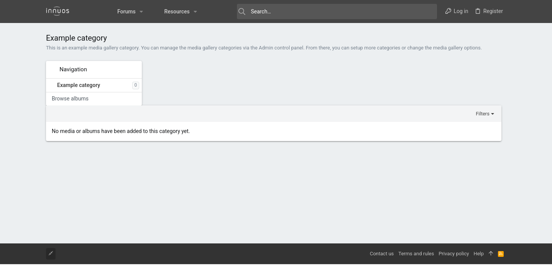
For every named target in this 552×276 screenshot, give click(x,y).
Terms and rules (416, 253)
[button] (125, 11)
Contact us (382, 253)
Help (478, 253)
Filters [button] (487, 69)
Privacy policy (454, 253)
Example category (78, 85)
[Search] (322, 11)
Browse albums (70, 98)
